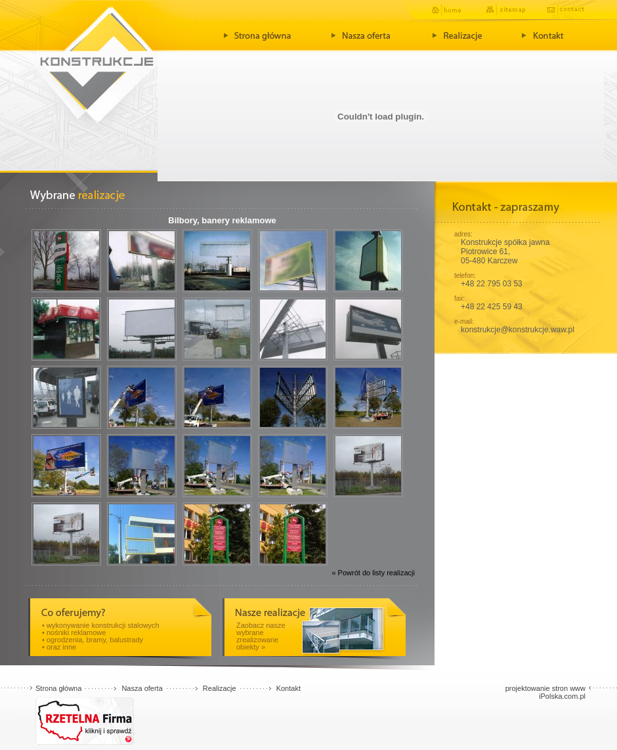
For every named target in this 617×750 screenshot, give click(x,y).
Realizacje (219, 688)
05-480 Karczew (489, 260)
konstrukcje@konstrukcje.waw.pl (517, 329)
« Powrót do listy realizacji (373, 573)
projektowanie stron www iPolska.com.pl (545, 692)
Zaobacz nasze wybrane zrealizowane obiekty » (261, 636)
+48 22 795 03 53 (491, 283)
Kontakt (288, 688)
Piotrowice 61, (485, 251)
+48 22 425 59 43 (491, 306)
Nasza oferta (141, 688)
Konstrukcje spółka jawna (505, 242)
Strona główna (58, 688)
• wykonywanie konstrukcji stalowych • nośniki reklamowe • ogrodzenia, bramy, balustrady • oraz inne (101, 636)
